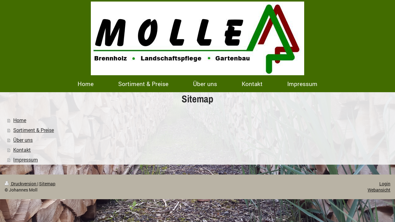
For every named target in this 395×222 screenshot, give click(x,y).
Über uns (23, 140)
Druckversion (21, 184)
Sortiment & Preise (33, 130)
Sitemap (47, 184)
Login (384, 184)
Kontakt (22, 149)
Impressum (25, 159)
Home (19, 120)
